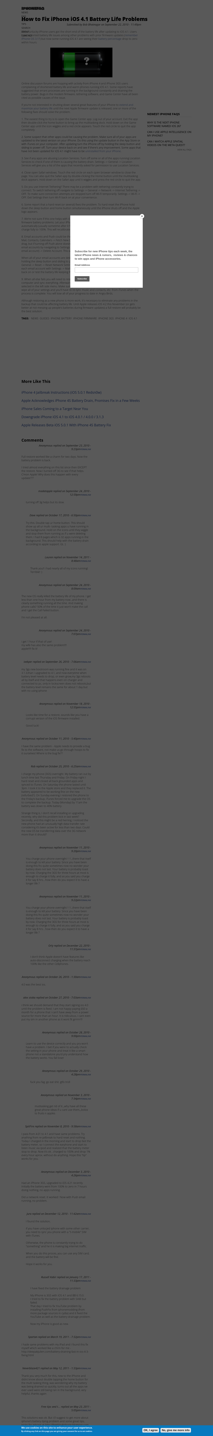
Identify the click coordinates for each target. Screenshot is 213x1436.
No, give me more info (176, 1430)
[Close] (142, 216)
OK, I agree (151, 1430)
